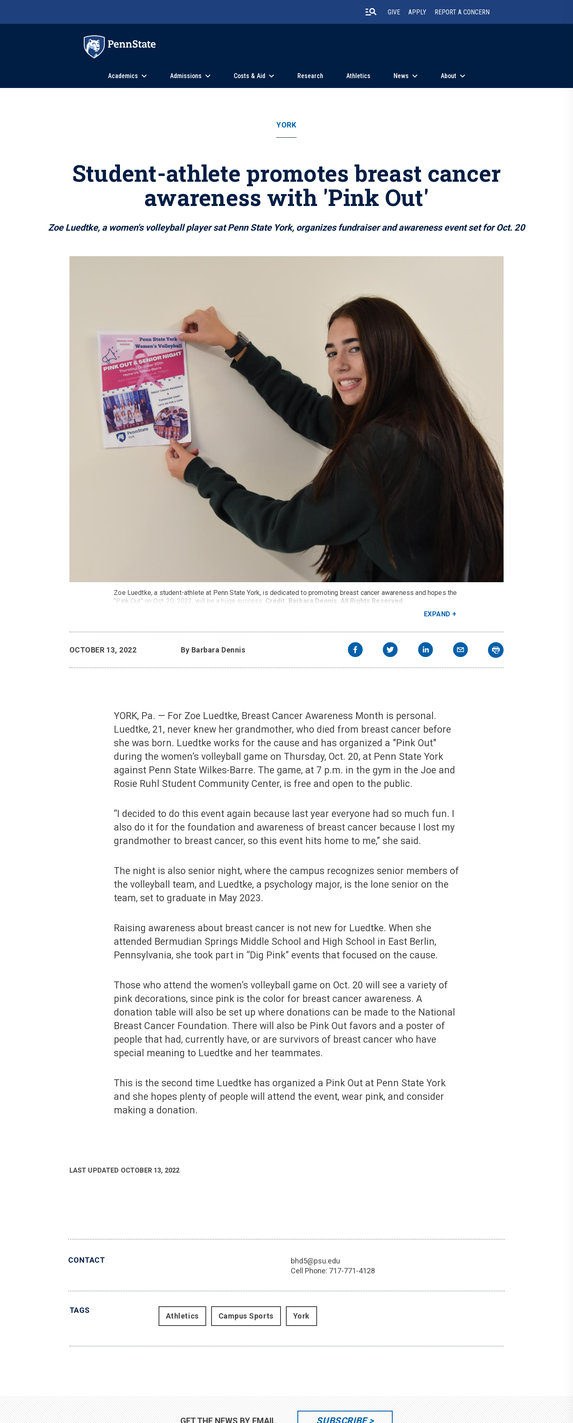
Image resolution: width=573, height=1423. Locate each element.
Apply (417, 12)
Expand (437, 614)
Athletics (358, 76)
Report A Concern (462, 12)
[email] (460, 650)
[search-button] (371, 12)
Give (394, 12)
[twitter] (390, 650)
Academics (123, 76)
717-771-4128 (352, 1270)
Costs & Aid (249, 76)
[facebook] (355, 650)
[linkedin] (425, 650)
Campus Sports (246, 1316)
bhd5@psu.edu (315, 1260)
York (286, 125)
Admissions (186, 76)
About (448, 76)
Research (310, 76)
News (401, 76)
